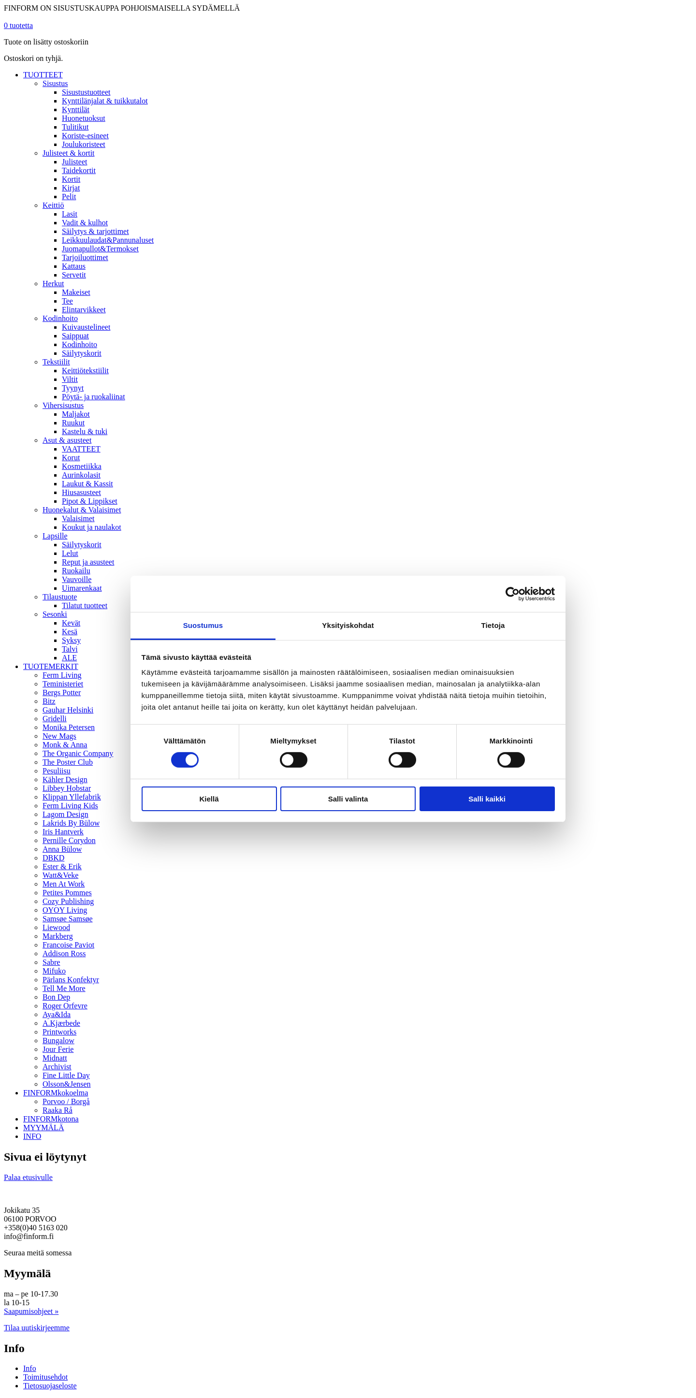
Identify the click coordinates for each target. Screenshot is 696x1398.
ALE (69, 658)
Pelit (69, 196)
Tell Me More (64, 988)
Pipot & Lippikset (89, 501)
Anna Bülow (62, 849)
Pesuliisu (57, 771)
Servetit (74, 275)
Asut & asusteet (67, 440)
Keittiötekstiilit (85, 370)
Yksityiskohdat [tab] (348, 625)
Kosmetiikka (82, 466)
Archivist (57, 1067)
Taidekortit (79, 170)
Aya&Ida (57, 1014)
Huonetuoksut (83, 118)
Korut (71, 457)
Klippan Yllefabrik (72, 797)
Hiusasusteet (81, 492)
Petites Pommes (67, 892)
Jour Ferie (58, 1049)
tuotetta (18, 25)
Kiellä (208, 799)
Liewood (56, 927)
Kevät (71, 623)
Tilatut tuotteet (84, 605)
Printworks (59, 1032)
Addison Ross (64, 953)
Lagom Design (65, 814)
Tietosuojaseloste (50, 1386)
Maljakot (76, 414)
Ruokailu (76, 571)
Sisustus (55, 83)
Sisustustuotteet (86, 92)
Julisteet (74, 162)
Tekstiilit (56, 362)
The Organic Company (78, 753)
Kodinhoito (60, 318)
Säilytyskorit (82, 353)
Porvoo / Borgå (66, 1101)
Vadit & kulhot (85, 222)
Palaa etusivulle (28, 1177)
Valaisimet (78, 518)
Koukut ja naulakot (91, 527)
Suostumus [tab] (203, 625)
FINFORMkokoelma (55, 1093)
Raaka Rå (57, 1110)
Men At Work (64, 884)
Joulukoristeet (83, 144)
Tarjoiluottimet (85, 257)
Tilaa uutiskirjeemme (37, 1328)
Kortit (71, 179)
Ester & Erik (62, 866)
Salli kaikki (487, 799)
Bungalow (58, 1040)
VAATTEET (81, 449)
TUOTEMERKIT (50, 666)
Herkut (53, 283)
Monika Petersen (69, 727)
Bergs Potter (62, 692)
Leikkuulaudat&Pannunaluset (108, 240)
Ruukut (73, 423)
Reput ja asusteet (88, 562)
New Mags (59, 736)
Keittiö (53, 205)
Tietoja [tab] (493, 625)
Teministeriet (63, 684)
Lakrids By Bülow (71, 823)
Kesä (69, 631)
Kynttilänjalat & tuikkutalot (105, 101)
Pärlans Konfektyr (71, 980)
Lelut (70, 553)
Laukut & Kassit (87, 484)
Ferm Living (62, 675)
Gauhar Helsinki (68, 710)
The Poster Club (68, 762)
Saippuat (75, 336)
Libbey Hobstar (67, 788)
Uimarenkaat (82, 588)
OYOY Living (65, 910)
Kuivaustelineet (86, 327)
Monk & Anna (65, 745)
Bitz (49, 701)
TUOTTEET (43, 75)
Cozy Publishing (68, 901)
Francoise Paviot (68, 945)
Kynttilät (75, 109)
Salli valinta (348, 799)
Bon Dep (56, 997)
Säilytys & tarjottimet (95, 231)
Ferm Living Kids (70, 805)
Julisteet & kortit (69, 153)
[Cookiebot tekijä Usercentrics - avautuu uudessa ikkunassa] (512, 593)
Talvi (70, 649)
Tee (67, 301)
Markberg (58, 936)
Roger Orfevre (65, 1006)
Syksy (71, 640)
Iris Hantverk (63, 832)
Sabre (51, 962)
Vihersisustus (63, 405)
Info (29, 1368)
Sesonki (55, 614)
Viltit (70, 379)
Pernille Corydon (69, 840)
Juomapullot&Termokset (100, 249)
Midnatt (55, 1058)
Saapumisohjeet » (31, 1311)
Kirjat (71, 188)
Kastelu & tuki (84, 431)
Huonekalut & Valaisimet (82, 510)
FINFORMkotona (51, 1119)
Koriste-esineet (85, 135)
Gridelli (55, 718)
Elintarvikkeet (84, 310)
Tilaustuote (60, 597)
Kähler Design (65, 779)
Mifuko (54, 971)
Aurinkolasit (81, 475)
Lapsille (55, 536)
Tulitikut (75, 127)
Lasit (69, 214)
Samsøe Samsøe (68, 919)
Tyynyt (73, 388)
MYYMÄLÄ (43, 1127)
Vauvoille (76, 579)
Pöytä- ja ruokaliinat (93, 397)
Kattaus (74, 266)
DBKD (53, 858)
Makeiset (76, 292)
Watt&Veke (60, 875)
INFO (32, 1136)
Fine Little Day (66, 1075)
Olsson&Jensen (67, 1084)
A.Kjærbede (61, 1023)
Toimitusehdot (45, 1377)
